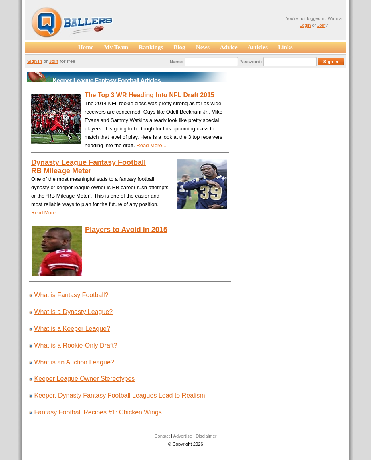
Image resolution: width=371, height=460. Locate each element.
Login (305, 25)
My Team (116, 47)
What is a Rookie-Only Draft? (75, 345)
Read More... (151, 145)
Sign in (34, 61)
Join (321, 25)
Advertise (182, 436)
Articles (258, 47)
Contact (162, 436)
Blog (179, 47)
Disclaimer (206, 436)
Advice (229, 47)
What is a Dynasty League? (73, 311)
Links (285, 47)
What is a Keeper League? (72, 328)
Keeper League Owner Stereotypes (84, 378)
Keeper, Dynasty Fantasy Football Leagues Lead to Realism (119, 395)
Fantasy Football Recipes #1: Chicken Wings (97, 412)
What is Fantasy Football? (71, 295)
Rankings (150, 47)
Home (86, 47)
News (203, 47)
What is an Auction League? (74, 362)
